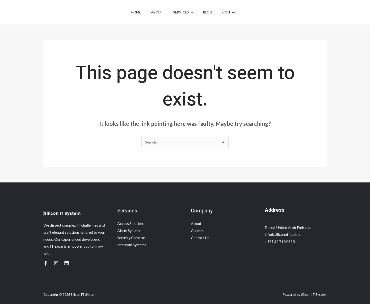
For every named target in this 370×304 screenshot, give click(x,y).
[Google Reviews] (45, 263)
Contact (233, 12)
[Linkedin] (66, 263)
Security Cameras (131, 237)
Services (183, 12)
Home (134, 12)
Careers (197, 230)
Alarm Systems (129, 230)
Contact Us (200, 237)
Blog (208, 12)
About (156, 12)
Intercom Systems (131, 244)
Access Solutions (130, 223)
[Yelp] (56, 263)
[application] (191, 12)
